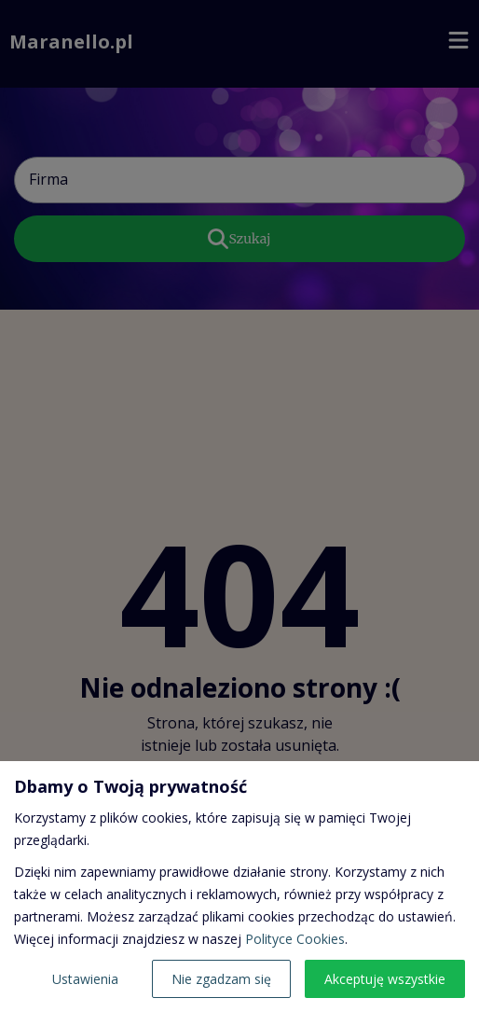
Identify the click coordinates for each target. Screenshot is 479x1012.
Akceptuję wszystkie (384, 979)
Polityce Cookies (295, 939)
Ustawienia (85, 979)
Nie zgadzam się (221, 979)
